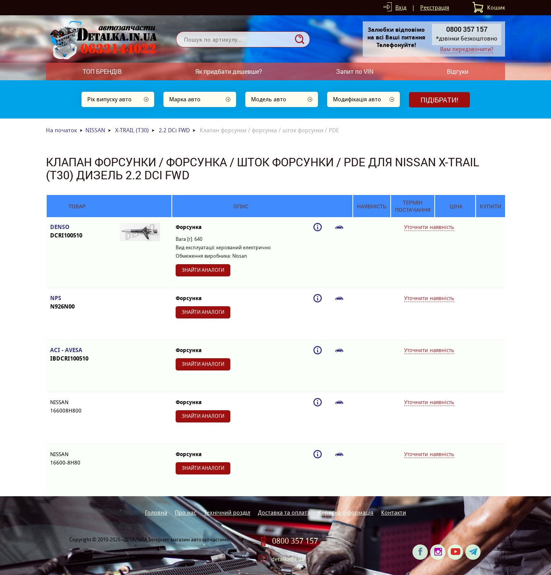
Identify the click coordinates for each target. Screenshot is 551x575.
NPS (77, 302)
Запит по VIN (354, 71)
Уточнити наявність (429, 227)
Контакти (393, 512)
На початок (61, 130)
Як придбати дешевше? (228, 71)
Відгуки (457, 71)
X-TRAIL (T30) (132, 130)
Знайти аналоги (203, 270)
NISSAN (95, 130)
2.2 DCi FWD (174, 130)
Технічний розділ (227, 512)
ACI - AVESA (77, 354)
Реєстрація (434, 7)
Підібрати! (439, 99)
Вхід (400, 7)
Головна (156, 512)
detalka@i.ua (288, 559)
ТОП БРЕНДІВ (102, 71)
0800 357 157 (295, 541)
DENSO (77, 231)
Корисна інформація (345, 512)
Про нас (185, 512)
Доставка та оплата (284, 512)
